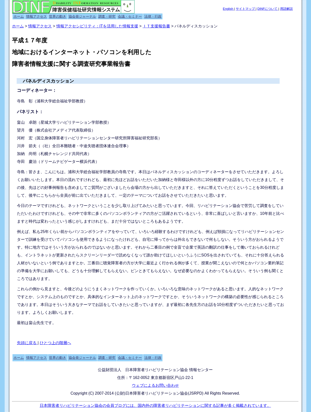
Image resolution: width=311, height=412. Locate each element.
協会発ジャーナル (82, 16)
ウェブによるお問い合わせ (155, 385)
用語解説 (286, 9)
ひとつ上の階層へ (55, 343)
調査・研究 (106, 16)
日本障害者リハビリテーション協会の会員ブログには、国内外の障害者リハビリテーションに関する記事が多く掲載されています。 (155, 405)
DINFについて (267, 9)
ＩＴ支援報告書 (156, 26)
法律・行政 (153, 16)
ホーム (18, 16)
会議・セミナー (130, 16)
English (228, 9)
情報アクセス (36, 16)
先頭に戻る (27, 343)
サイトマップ (246, 9)
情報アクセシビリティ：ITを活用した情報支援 (97, 26)
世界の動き (57, 16)
